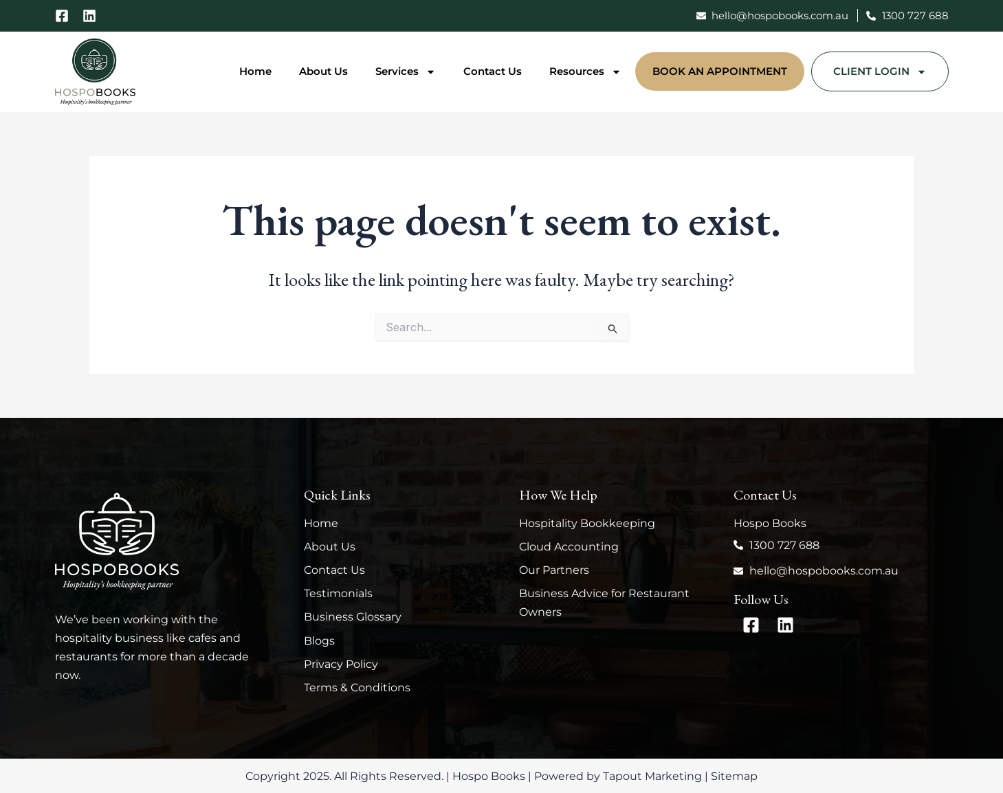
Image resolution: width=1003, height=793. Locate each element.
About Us (323, 71)
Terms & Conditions (357, 687)
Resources (585, 72)
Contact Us (492, 71)
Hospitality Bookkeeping (587, 523)
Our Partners (554, 570)
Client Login (880, 72)
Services (405, 72)
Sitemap (734, 776)
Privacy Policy (341, 664)
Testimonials (338, 593)
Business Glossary (352, 616)
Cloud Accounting (569, 546)
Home (255, 71)
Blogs (319, 640)
